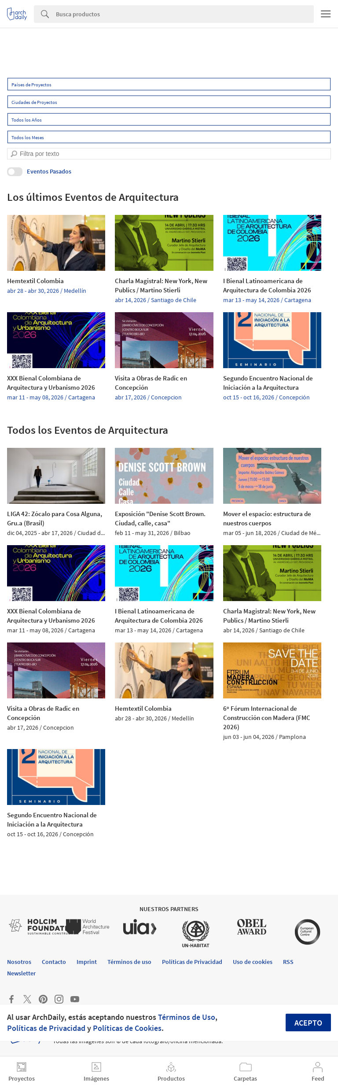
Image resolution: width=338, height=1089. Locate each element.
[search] (14, 154)
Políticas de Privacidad (46, 1028)
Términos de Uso (186, 1017)
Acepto (308, 1023)
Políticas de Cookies (127, 1028)
